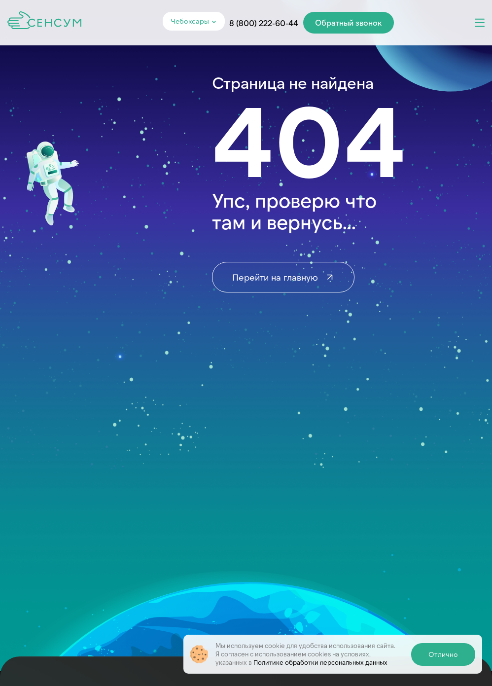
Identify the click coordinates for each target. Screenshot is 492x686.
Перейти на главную (283, 277)
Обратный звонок (348, 22)
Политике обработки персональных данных (320, 662)
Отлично (443, 654)
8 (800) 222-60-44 (263, 23)
